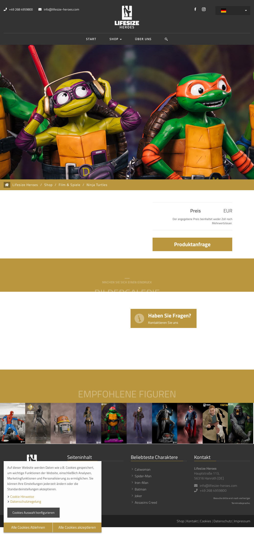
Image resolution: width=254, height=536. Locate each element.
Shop (116, 39)
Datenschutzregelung (25, 501)
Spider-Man (143, 475)
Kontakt (192, 521)
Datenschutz (222, 521)
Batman (140, 489)
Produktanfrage (192, 244)
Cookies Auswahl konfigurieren (33, 512)
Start (91, 39)
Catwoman (143, 469)
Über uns (143, 39)
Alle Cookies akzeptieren (77, 527)
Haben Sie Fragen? (169, 318)
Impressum (242, 521)
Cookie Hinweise (22, 496)
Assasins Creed (146, 502)
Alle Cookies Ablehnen (28, 527)
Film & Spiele (69, 184)
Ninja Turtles (97, 184)
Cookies (205, 521)
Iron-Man (141, 482)
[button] (166, 39)
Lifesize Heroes (25, 184)
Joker (138, 495)
